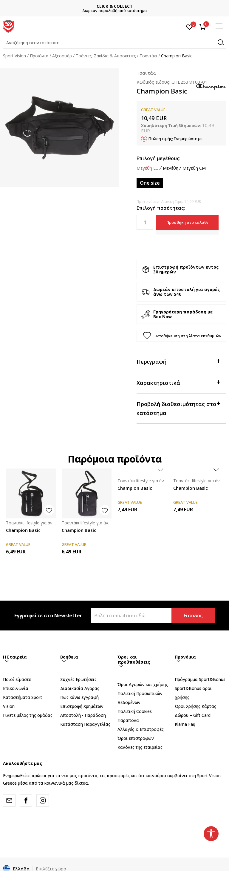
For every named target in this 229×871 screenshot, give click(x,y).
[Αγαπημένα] (189, 26)
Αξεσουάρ (62, 56)
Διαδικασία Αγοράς (79, 688)
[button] (114, 43)
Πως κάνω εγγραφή (79, 697)
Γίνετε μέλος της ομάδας (27, 715)
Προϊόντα (39, 56)
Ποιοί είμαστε (17, 679)
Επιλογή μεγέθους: (158, 158)
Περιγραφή (178, 361)
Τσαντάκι (148, 56)
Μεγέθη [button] (170, 168)
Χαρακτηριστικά (178, 382)
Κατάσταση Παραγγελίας (85, 724)
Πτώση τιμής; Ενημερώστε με (175, 138)
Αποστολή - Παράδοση (83, 715)
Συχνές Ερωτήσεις (78, 679)
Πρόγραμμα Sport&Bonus (200, 679)
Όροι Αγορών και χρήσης (142, 684)
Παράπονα (128, 720)
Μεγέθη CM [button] (194, 168)
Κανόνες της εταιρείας (140, 747)
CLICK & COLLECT (131, 6)
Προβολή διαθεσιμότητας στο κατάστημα (178, 408)
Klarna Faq (185, 724)
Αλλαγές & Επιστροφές (140, 729)
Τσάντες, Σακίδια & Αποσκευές (106, 56)
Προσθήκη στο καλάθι (187, 222)
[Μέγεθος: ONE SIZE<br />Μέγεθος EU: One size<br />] (150, 183)
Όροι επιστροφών (135, 738)
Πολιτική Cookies (134, 711)
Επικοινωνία (15, 688)
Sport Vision (14, 56)
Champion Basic (23, 530)
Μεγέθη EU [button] (148, 168)
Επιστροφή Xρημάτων (81, 706)
